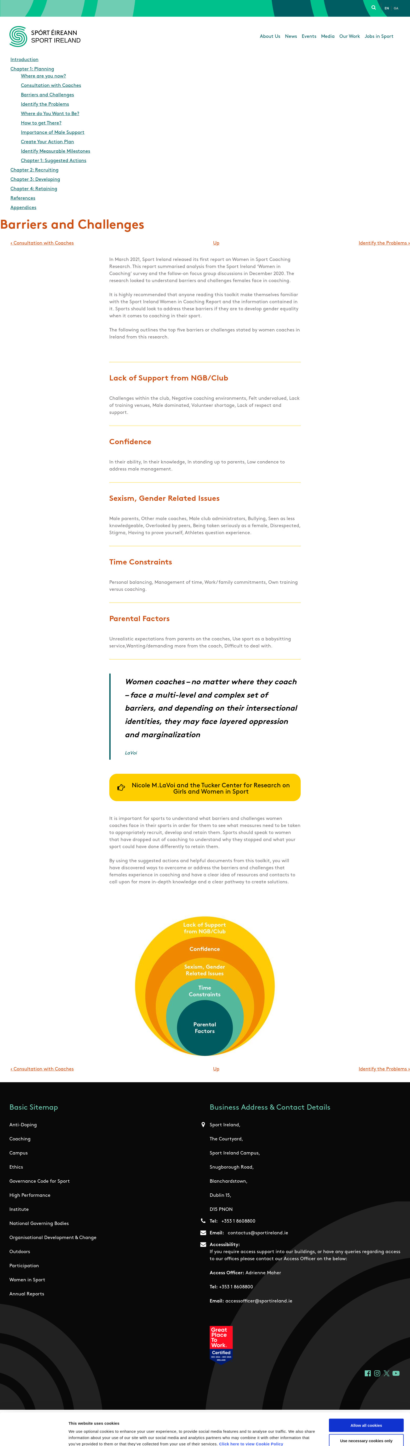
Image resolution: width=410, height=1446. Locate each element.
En (387, 8)
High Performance (29, 1195)
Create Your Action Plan (47, 142)
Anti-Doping (23, 1125)
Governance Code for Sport (39, 1181)
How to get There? (41, 123)
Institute (19, 1209)
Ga (396, 8)
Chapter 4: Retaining (33, 189)
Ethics (16, 1167)
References (22, 198)
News (291, 36)
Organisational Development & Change (52, 1237)
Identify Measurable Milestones (55, 151)
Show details (274, 1435)
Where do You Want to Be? (50, 113)
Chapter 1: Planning (32, 69)
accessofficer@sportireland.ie (258, 1301)
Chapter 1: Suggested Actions (53, 160)
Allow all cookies (366, 1400)
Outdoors (19, 1251)
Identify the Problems (45, 104)
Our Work (349, 36)
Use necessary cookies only (366, 1415)
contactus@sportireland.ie (258, 1233)
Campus (18, 1153)
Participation (24, 1266)
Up (216, 243)
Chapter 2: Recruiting (34, 170)
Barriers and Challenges (47, 95)
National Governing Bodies (39, 1223)
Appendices (23, 207)
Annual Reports (26, 1294)
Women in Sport (27, 1280)
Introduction (24, 59)
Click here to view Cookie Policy (251, 1419)
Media (328, 36)
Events (309, 36)
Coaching (20, 1139)
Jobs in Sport (379, 36)
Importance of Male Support (52, 132)
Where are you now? (43, 76)
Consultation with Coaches (51, 85)
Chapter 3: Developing (35, 179)
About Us (270, 36)
